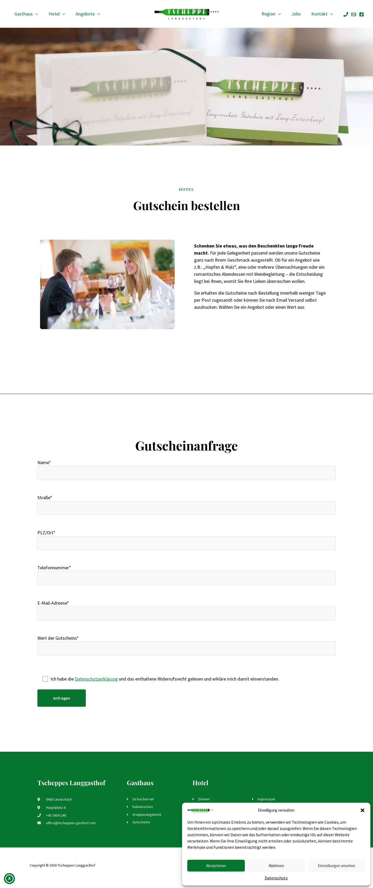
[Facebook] (361, 14)
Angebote (82, 14)
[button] (362, 810)
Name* (186, 470)
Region (271, 14)
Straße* (186, 505)
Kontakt (320, 14)
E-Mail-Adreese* (186, 613)
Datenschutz (276, 877)
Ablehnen (276, 865)
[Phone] (345, 14)
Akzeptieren (216, 865)
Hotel (52, 14)
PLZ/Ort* (186, 541)
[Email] (353, 14)
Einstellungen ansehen (336, 865)
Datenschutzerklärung (96, 683)
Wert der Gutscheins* (186, 649)
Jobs (297, 14)
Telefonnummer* (186, 577)
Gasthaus (23, 14)
